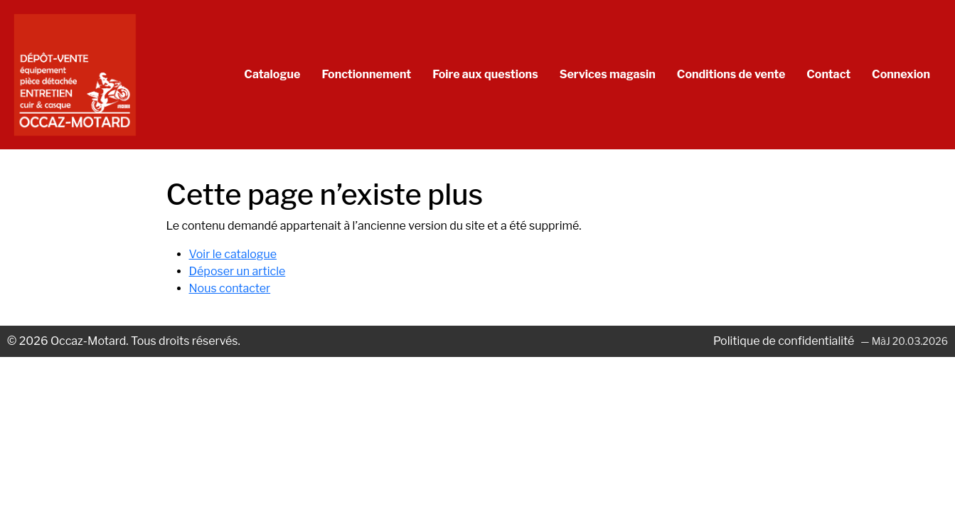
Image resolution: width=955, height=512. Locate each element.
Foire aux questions (485, 74)
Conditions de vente (731, 74)
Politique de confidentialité (785, 341)
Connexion (901, 74)
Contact (828, 74)
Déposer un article (237, 271)
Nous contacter (230, 288)
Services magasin (608, 74)
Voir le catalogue (233, 254)
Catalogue (272, 74)
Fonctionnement (366, 74)
